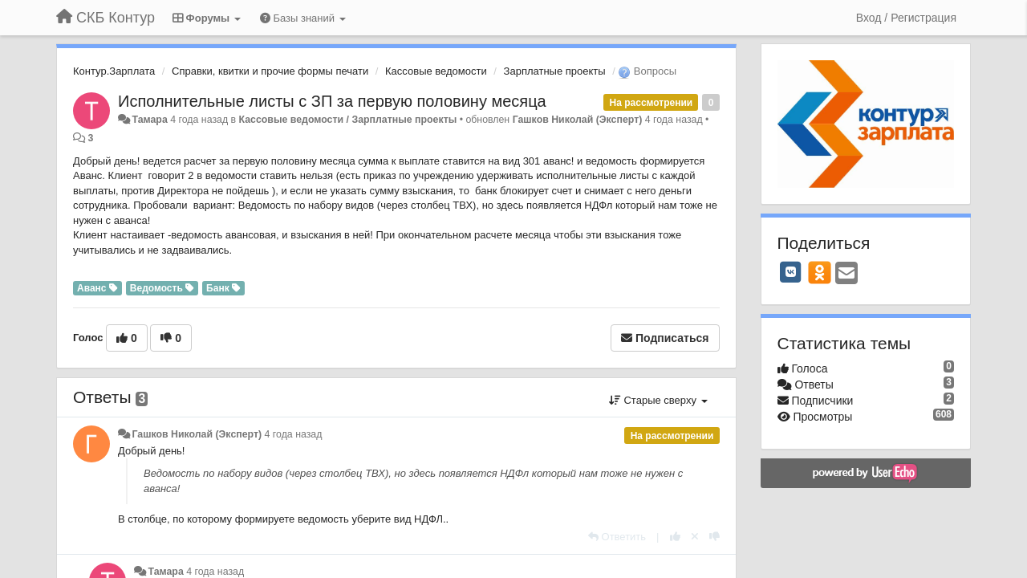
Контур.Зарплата (114, 71)
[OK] (819, 272)
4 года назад (294, 434)
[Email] (846, 274)
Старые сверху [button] (658, 400)
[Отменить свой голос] (695, 537)
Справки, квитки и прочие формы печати (270, 71)
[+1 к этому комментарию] (675, 537)
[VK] (791, 272)
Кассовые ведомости (436, 71)
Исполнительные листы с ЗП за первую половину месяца (332, 101)
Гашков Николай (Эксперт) (578, 119)
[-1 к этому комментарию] (714, 537)
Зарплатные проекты (555, 71)
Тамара (149, 119)
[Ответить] (617, 537)
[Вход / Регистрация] (906, 17)
